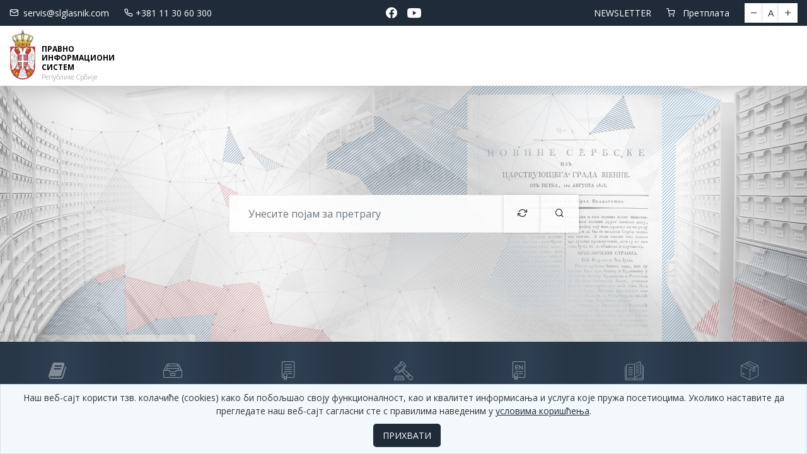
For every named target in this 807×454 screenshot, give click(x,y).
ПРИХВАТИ (407, 435)
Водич (420, 55)
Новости (234, 55)
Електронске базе (331, 55)
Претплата (697, 13)
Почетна (172, 55)
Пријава (759, 55)
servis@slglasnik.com (59, 13)
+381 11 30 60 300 (168, 13)
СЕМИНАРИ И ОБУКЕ (511, 55)
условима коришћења (542, 411)
